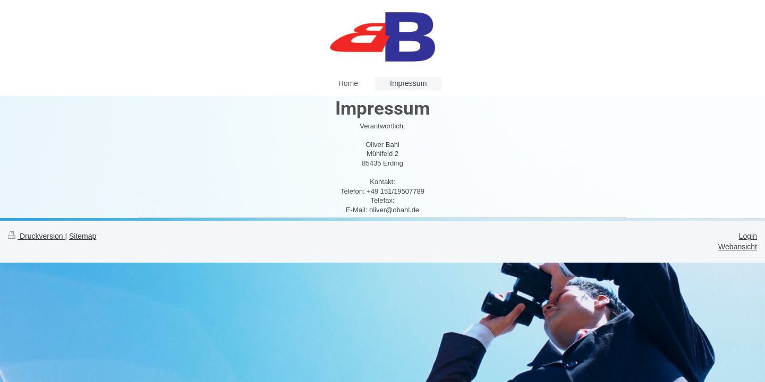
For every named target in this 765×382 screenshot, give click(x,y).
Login (748, 236)
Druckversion (36, 236)
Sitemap (82, 236)
